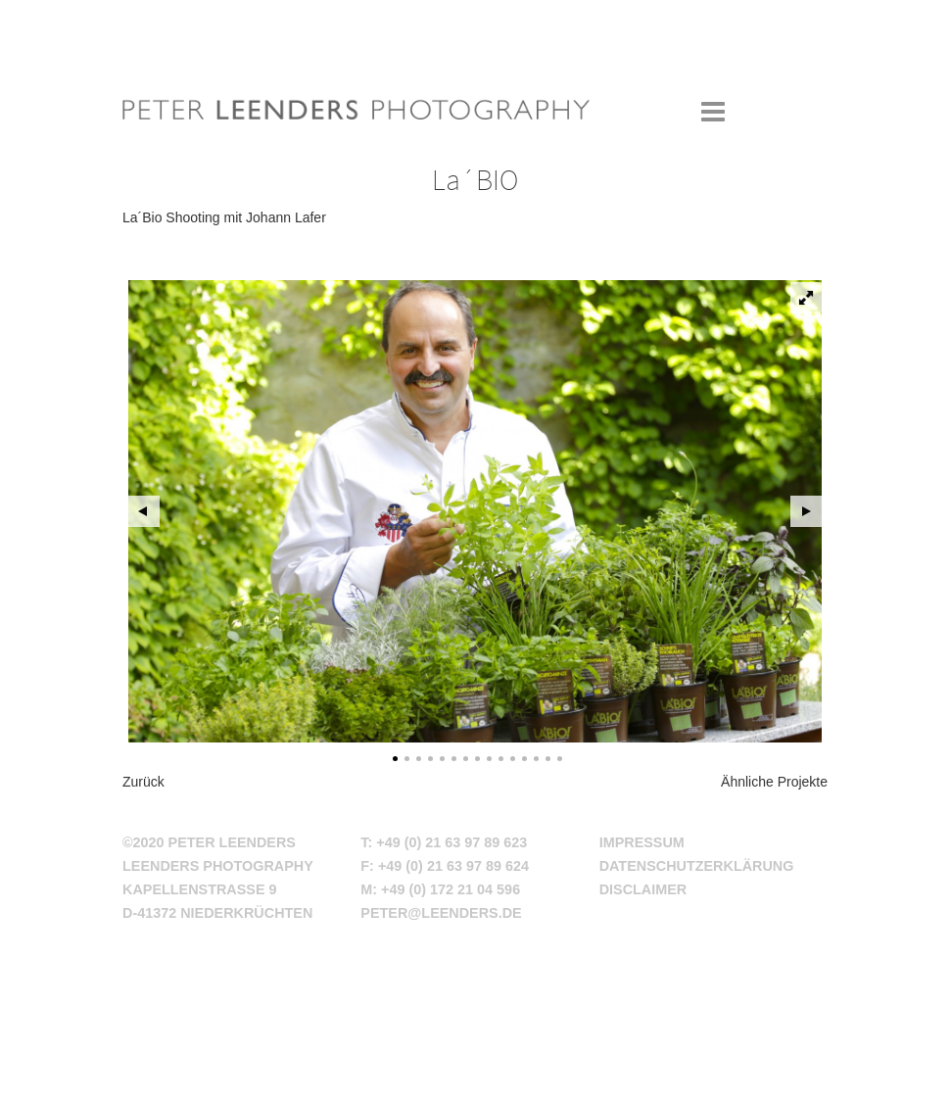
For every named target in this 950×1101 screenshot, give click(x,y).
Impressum (642, 842)
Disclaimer (643, 889)
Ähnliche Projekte (774, 782)
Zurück (143, 782)
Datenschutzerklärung (696, 866)
